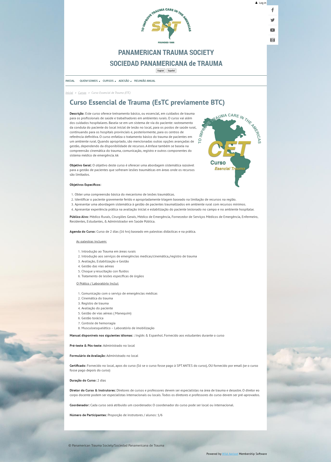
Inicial (69, 93)
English (160, 70)
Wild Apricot (230, 454)
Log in (262, 3)
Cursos (82, 93)
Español (171, 70)
